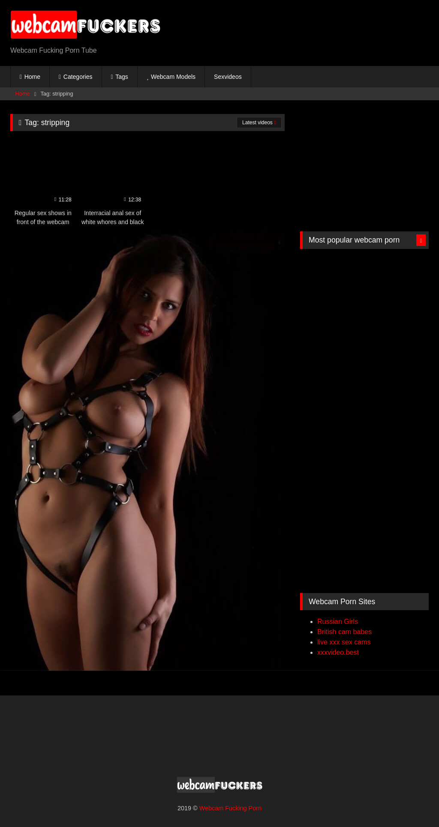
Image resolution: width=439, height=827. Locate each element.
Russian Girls (337, 621)
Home (32, 76)
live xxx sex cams (343, 642)
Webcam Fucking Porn (230, 808)
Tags (121, 76)
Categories (78, 76)
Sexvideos (228, 76)
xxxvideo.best (338, 652)
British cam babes (344, 631)
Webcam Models (173, 76)
